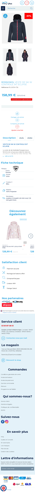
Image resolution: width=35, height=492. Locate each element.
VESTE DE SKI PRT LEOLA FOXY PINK (12, 247)
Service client (5, 401)
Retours (3, 386)
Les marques (5, 445)
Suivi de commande (7, 383)
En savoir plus (17, 431)
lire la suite (9, 156)
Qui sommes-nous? (17, 396)
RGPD (3, 410)
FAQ (2, 437)
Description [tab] (9, 138)
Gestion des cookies (7, 451)
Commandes (17, 369)
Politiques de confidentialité (10, 407)
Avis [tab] (21, 138)
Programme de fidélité (8, 389)
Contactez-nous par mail (16, 338)
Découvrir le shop (13, 360)
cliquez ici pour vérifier (9, 312)
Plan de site (4, 448)
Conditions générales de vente (11, 374)
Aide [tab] (29, 138)
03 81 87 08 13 (7, 326)
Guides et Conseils (7, 440)
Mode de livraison (6, 377)
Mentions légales (6, 404)
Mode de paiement (7, 380)
